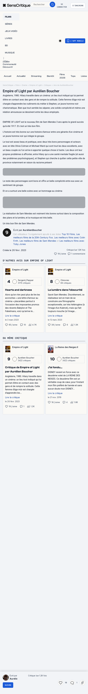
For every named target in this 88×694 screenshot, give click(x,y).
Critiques (47, 85)
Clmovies (65, 280)
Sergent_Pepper (26, 280)
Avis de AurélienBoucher (63, 85)
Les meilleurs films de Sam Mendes (37, 240)
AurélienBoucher (32, 230)
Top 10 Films (68, 234)
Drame (24, 85)
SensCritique (8, 85)
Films (17, 85)
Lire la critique (12, 315)
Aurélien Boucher (26, 358)
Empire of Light (36, 85)
